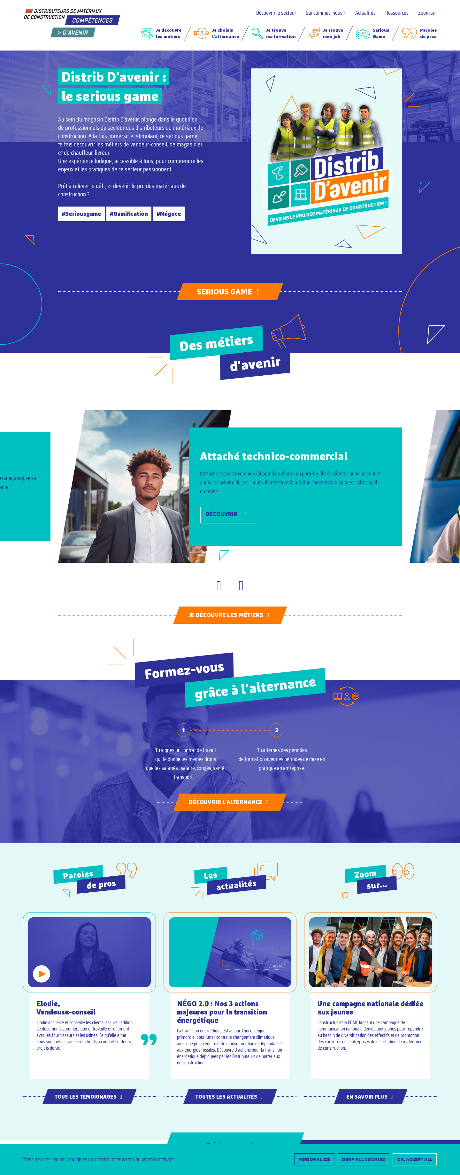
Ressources (397, 12)
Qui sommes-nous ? (326, 12)
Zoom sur (427, 12)
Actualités (365, 12)
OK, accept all (415, 1159)
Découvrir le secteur (276, 12)
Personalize (314, 1159)
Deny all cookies (363, 1159)
